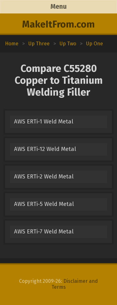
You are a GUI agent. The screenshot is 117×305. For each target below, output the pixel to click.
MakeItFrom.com (58, 24)
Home (11, 44)
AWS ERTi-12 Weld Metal (45, 149)
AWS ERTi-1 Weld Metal (43, 121)
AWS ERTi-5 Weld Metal (44, 204)
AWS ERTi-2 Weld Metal (44, 176)
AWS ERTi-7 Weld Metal (44, 231)
